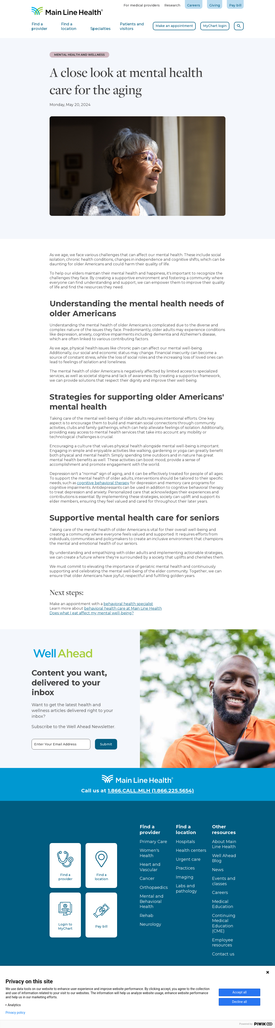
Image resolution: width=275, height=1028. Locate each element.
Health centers (191, 850)
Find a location (186, 829)
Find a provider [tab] (39, 26)
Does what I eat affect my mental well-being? (92, 613)
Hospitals (185, 841)
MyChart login (215, 26)
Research (172, 5)
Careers (193, 5)
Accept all (239, 992)
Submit (97, 744)
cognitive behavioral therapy (103, 483)
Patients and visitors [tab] (132, 26)
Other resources (224, 829)
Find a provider (150, 829)
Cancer (147, 878)
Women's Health (149, 853)
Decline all (239, 1002)
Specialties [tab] (100, 28)
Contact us (223, 954)
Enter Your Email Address (46, 744)
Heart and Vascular (150, 867)
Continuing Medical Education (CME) (223, 923)
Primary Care (153, 841)
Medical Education (222, 904)
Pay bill (235, 5)
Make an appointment (174, 26)
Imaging (184, 877)
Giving (214, 5)
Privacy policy (15, 1012)
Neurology (150, 924)
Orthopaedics (154, 887)
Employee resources (222, 942)
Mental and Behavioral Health (151, 901)
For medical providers (142, 5)
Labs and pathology (186, 888)
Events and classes (223, 881)
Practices (185, 868)
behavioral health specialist (128, 604)
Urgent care (188, 859)
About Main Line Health (224, 844)
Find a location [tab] (68, 26)
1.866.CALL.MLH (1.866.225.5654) (151, 791)
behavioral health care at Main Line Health (123, 608)
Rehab (146, 915)
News (218, 869)
